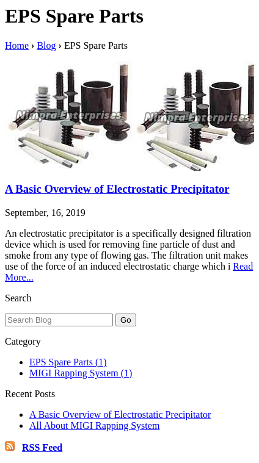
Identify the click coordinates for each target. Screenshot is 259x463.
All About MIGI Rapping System (94, 425)
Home (17, 45)
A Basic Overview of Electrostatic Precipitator (117, 188)
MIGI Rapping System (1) (80, 373)
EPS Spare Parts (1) (68, 362)
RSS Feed (42, 447)
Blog (46, 45)
